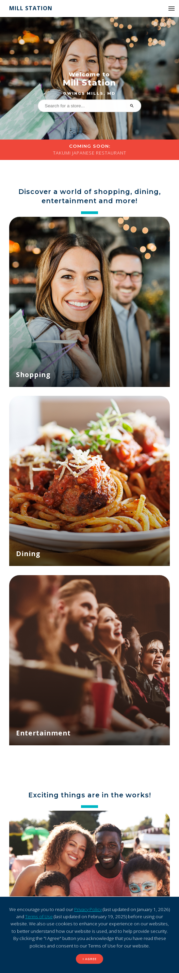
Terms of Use (39, 916)
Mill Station (30, 8)
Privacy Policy (88, 909)
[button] (171, 8)
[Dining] (89, 481)
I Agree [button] (90, 959)
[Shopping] (89, 302)
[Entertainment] (89, 660)
